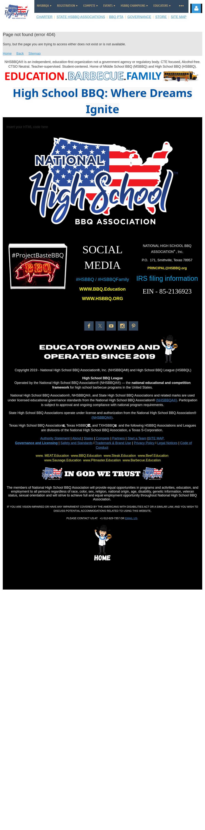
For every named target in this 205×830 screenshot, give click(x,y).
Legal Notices (167, 443)
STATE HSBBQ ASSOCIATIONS (81, 17)
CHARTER (44, 17)
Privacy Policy (144, 443)
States (88, 438)
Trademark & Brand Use (113, 443)
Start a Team (137, 438)
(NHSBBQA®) (166, 400)
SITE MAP (178, 17)
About (77, 438)
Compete (102, 438)
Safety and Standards (77, 443)
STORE (161, 17)
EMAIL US (131, 518)
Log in (196, 8)
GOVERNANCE (139, 17)
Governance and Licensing (36, 443)
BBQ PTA (116, 17)
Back (20, 53)
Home (7, 53)
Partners (118, 438)
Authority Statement (55, 438)
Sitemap (34, 53)
